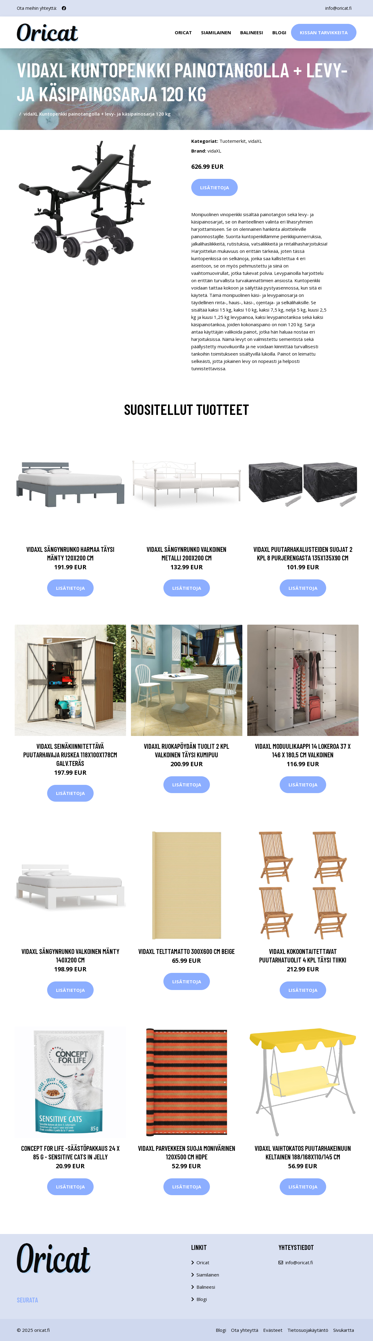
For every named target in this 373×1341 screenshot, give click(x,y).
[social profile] (64, 8)
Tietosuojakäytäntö (307, 1330)
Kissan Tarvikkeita (324, 32)
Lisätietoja (214, 187)
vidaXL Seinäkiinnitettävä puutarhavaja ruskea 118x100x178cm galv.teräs (70, 754)
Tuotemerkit (232, 141)
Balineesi (251, 32)
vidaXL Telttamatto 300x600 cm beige (186, 951)
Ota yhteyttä (244, 1330)
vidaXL (255, 141)
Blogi (279, 32)
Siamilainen (216, 32)
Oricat (183, 32)
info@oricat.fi (338, 8)
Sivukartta (343, 1330)
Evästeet (272, 1330)
